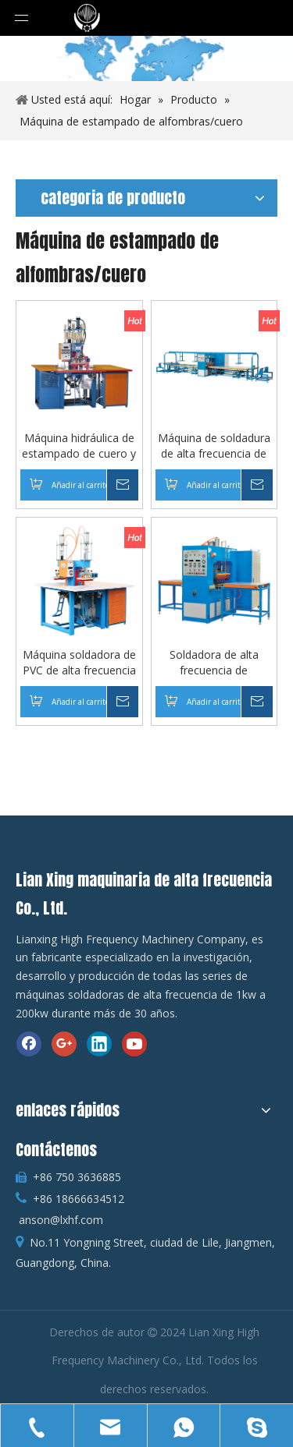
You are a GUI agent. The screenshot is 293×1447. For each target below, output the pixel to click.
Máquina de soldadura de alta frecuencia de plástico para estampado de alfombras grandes (214, 446)
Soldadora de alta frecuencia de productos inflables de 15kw (214, 662)
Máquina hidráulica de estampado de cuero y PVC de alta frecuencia (79, 446)
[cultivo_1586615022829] (146, 58)
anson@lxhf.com (61, 1219)
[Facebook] (28, 1043)
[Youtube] (134, 1043)
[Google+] (64, 1043)
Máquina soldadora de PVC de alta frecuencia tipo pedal (79, 662)
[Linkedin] (99, 1043)
